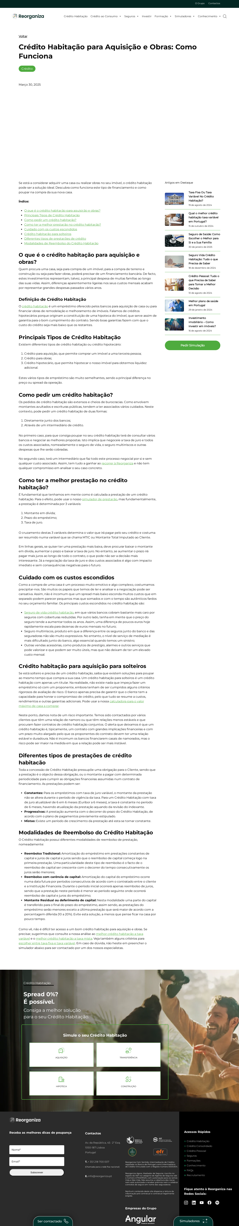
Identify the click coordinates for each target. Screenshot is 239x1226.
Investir (147, 16)
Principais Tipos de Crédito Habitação (52, 215)
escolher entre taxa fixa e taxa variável (47, 943)
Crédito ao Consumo (106, 16)
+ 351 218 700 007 (98, 1161)
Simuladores (185, 16)
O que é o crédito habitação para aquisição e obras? (62, 210)
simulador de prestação (99, 499)
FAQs (190, 1170)
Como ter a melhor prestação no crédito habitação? (62, 224)
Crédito (27, 68)
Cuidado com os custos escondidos (50, 229)
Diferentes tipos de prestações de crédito (55, 238)
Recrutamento (196, 1175)
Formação (163, 16)
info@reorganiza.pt (100, 1176)
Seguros (131, 16)
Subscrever (36, 1172)
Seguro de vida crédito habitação (49, 612)
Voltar (23, 36)
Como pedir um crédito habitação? (50, 220)
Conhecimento (209, 16)
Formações (194, 1160)
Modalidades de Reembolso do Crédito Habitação (61, 243)
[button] (192, 345)
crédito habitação (35, 306)
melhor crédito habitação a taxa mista (64, 938)
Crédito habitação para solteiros (47, 234)
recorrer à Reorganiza (117, 463)
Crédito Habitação (76, 16)
